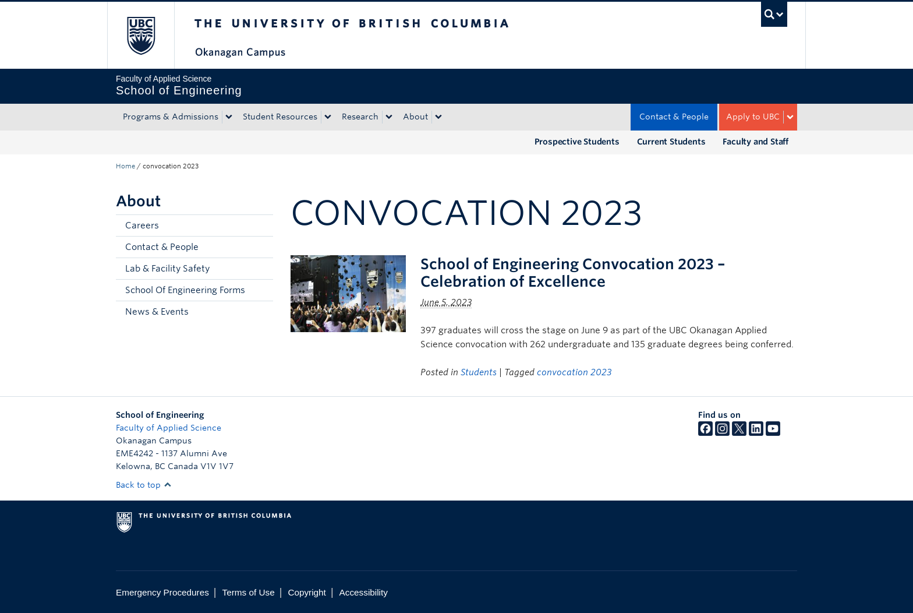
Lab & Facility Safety (167, 268)
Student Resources (280, 116)
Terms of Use (248, 592)
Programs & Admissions (170, 116)
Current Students (671, 141)
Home (125, 166)
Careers (142, 225)
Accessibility (363, 592)
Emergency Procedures (162, 592)
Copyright (306, 592)
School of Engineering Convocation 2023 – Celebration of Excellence (573, 272)
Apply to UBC (753, 116)
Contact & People (674, 116)
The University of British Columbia (140, 35)
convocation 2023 (574, 372)
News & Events (157, 311)
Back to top (144, 484)
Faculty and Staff (755, 141)
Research (360, 116)
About (415, 116)
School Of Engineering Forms (185, 290)
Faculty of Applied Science (168, 427)
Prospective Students (577, 141)
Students (479, 372)
